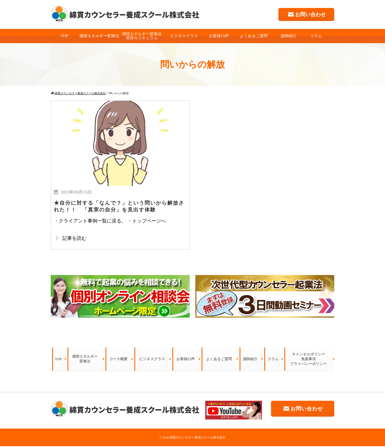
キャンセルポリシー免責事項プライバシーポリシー (308, 360)
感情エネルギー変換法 (99, 36)
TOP (64, 36)
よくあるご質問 (254, 36)
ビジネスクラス (184, 36)
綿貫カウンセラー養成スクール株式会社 (198, 438)
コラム (316, 36)
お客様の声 (219, 36)
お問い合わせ (306, 14)
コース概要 (118, 360)
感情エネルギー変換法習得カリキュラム (142, 36)
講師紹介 (289, 36)
